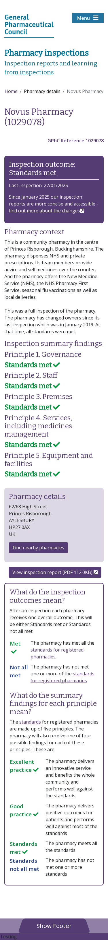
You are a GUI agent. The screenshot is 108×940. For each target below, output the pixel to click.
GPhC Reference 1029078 (76, 140)
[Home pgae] (29, 25)
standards (30, 722)
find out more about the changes (44, 211)
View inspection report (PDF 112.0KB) (55, 572)
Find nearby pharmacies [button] (38, 547)
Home (11, 91)
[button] (54, 925)
